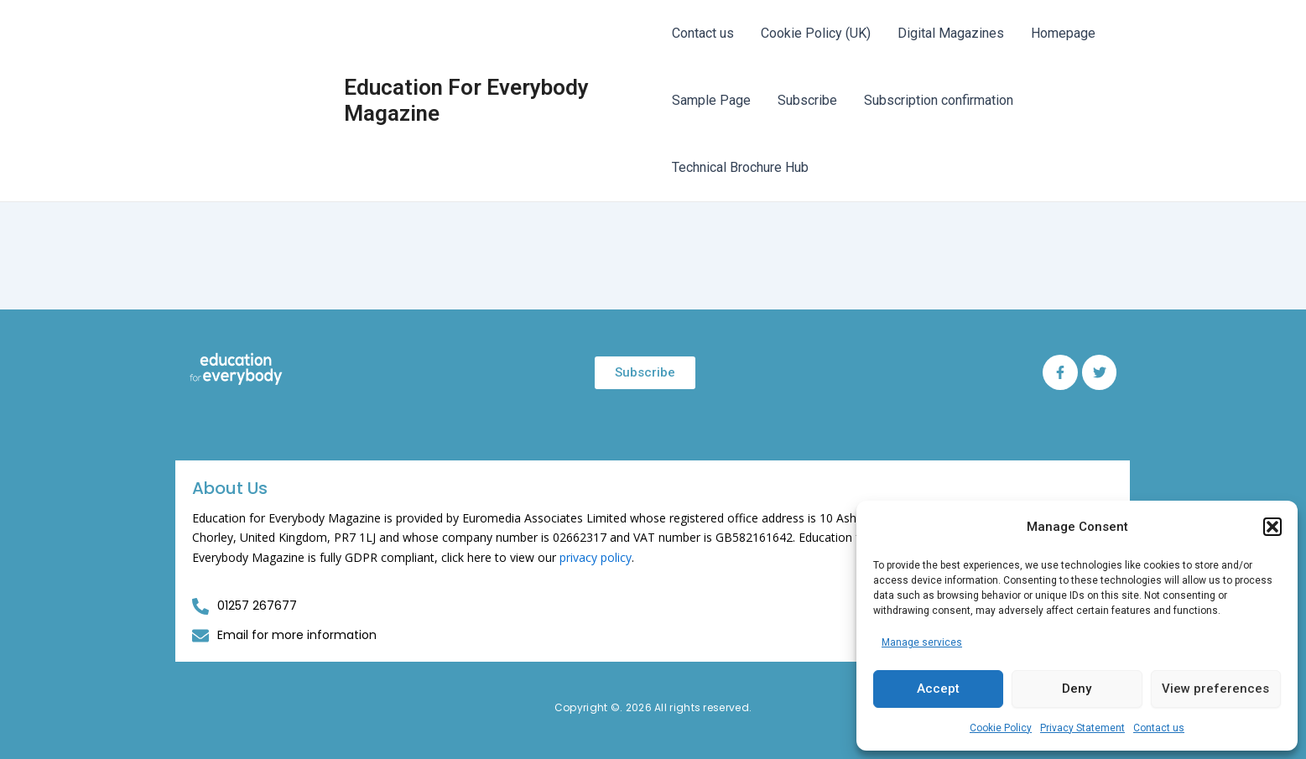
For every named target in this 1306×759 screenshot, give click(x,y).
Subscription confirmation (938, 100)
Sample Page (711, 100)
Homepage (1063, 33)
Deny (1076, 688)
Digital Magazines (951, 33)
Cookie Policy (1001, 728)
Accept (938, 688)
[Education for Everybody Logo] (236, 369)
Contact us (1158, 728)
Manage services (922, 642)
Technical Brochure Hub (740, 167)
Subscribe (807, 100)
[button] (1272, 526)
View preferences (1215, 688)
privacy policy (595, 557)
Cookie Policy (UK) (816, 33)
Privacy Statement (1082, 728)
